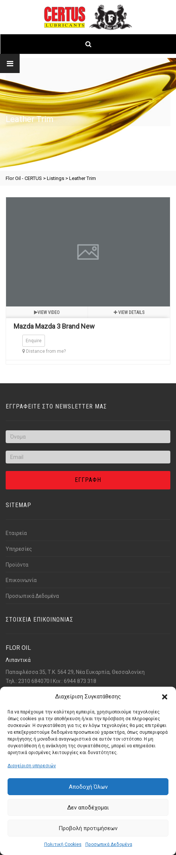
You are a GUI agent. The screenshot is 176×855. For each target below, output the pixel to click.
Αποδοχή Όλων (88, 786)
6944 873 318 (80, 681)
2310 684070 (33, 681)
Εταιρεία (16, 533)
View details (129, 312)
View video (47, 312)
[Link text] (88, 44)
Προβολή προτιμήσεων (88, 828)
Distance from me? (44, 351)
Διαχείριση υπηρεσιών (32, 765)
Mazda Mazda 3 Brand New (54, 326)
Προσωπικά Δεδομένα (108, 844)
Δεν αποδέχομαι (88, 807)
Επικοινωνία (21, 580)
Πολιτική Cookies (63, 844)
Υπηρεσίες (19, 549)
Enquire (34, 340)
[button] (164, 697)
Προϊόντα (17, 565)
